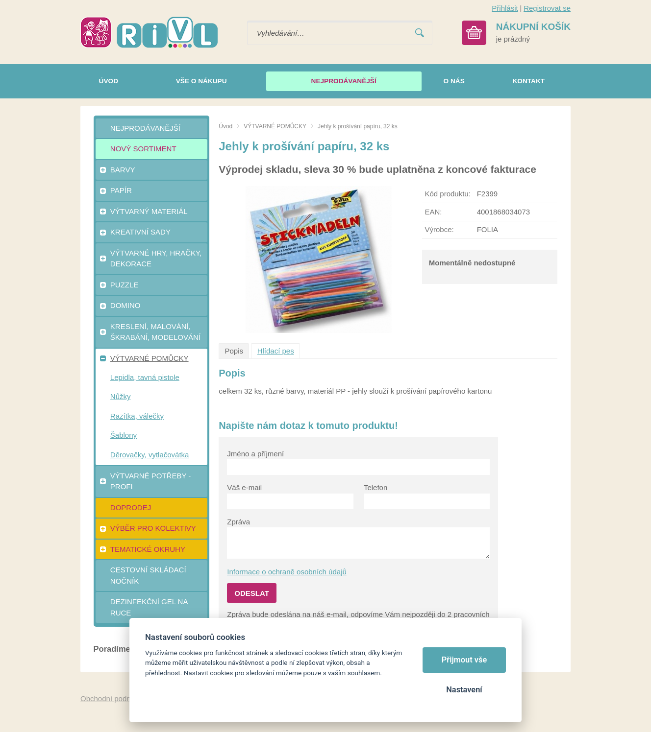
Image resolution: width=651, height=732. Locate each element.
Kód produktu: (447, 193)
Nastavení (464, 689)
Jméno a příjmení (255, 453)
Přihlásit (505, 8)
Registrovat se (547, 8)
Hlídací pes (275, 351)
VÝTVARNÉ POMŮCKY (275, 126)
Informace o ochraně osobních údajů (287, 571)
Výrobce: (439, 229)
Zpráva (238, 522)
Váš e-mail (244, 487)
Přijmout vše (464, 659)
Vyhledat (419, 33)
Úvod (225, 126)
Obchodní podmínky (113, 698)
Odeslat (251, 593)
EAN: (433, 212)
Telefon (375, 487)
